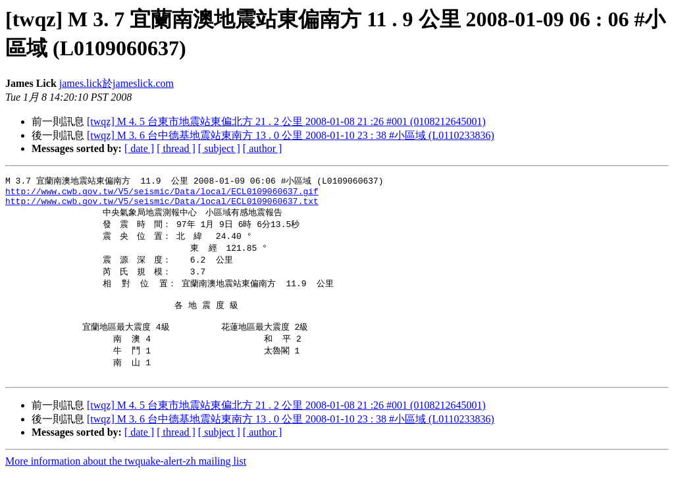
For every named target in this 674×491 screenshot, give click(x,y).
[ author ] (262, 148)
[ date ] (139, 148)
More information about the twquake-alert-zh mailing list (125, 479)
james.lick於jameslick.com (116, 83)
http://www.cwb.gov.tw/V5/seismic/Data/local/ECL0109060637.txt (162, 205)
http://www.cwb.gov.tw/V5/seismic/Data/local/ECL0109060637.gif (162, 193)
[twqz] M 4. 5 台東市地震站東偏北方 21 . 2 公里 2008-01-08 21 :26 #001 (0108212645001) (286, 121)
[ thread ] (176, 148)
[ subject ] (219, 148)
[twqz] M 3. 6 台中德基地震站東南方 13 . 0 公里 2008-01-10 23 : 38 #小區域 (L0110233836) (290, 135)
